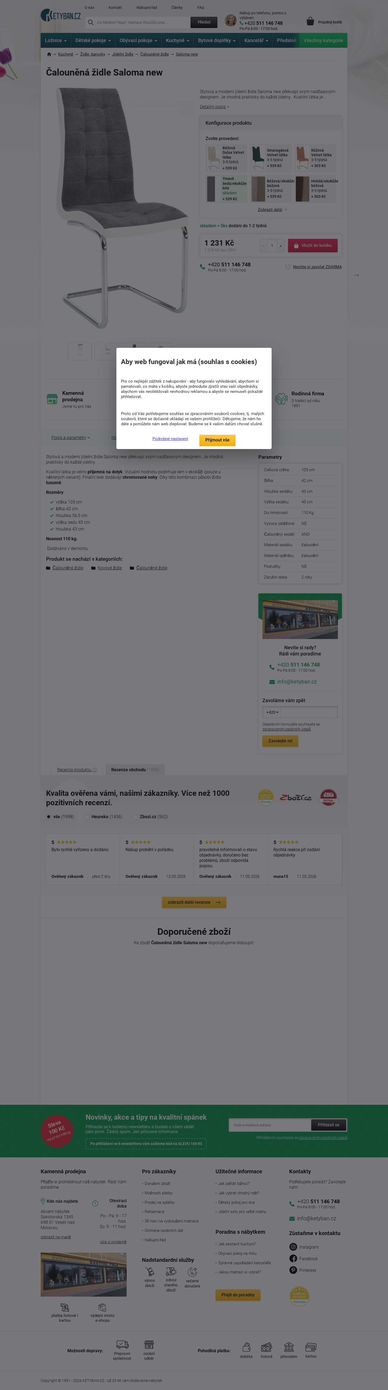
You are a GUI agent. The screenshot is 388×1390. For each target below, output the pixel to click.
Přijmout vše (217, 440)
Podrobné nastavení (170, 438)
